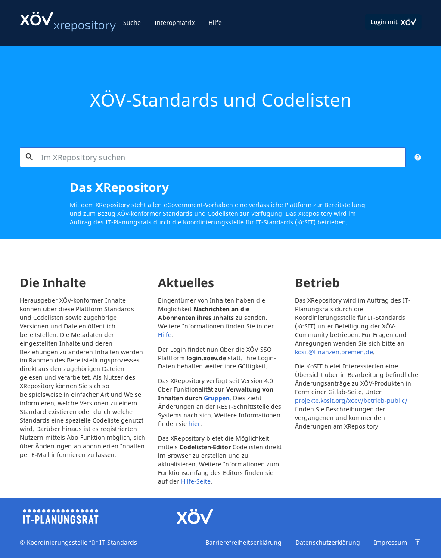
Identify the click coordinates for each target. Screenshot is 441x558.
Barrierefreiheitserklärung (243, 542)
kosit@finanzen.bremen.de (334, 352)
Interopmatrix (175, 22)
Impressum (390, 542)
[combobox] (213, 157)
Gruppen (217, 398)
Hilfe (215, 22)
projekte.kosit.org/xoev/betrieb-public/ (351, 400)
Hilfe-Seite (196, 481)
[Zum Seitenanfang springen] (418, 542)
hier (194, 424)
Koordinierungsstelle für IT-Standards (81, 542)
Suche (132, 22)
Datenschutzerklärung (327, 542)
